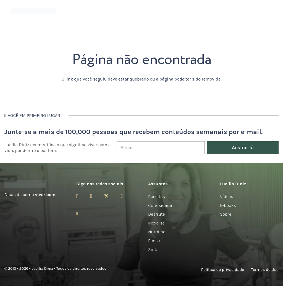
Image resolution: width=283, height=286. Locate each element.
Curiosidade (160, 205)
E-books (228, 205)
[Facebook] (91, 196)
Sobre (225, 214)
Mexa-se (156, 223)
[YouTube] (122, 196)
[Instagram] (77, 196)
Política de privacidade (222, 269)
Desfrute (156, 214)
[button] (271, 11)
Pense (154, 240)
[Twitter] (106, 196)
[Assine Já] (243, 147)
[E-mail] (161, 147)
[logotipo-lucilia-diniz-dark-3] (33, 11)
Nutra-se (156, 231)
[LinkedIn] (77, 213)
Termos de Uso (265, 269)
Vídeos (226, 196)
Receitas (156, 196)
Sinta (153, 249)
